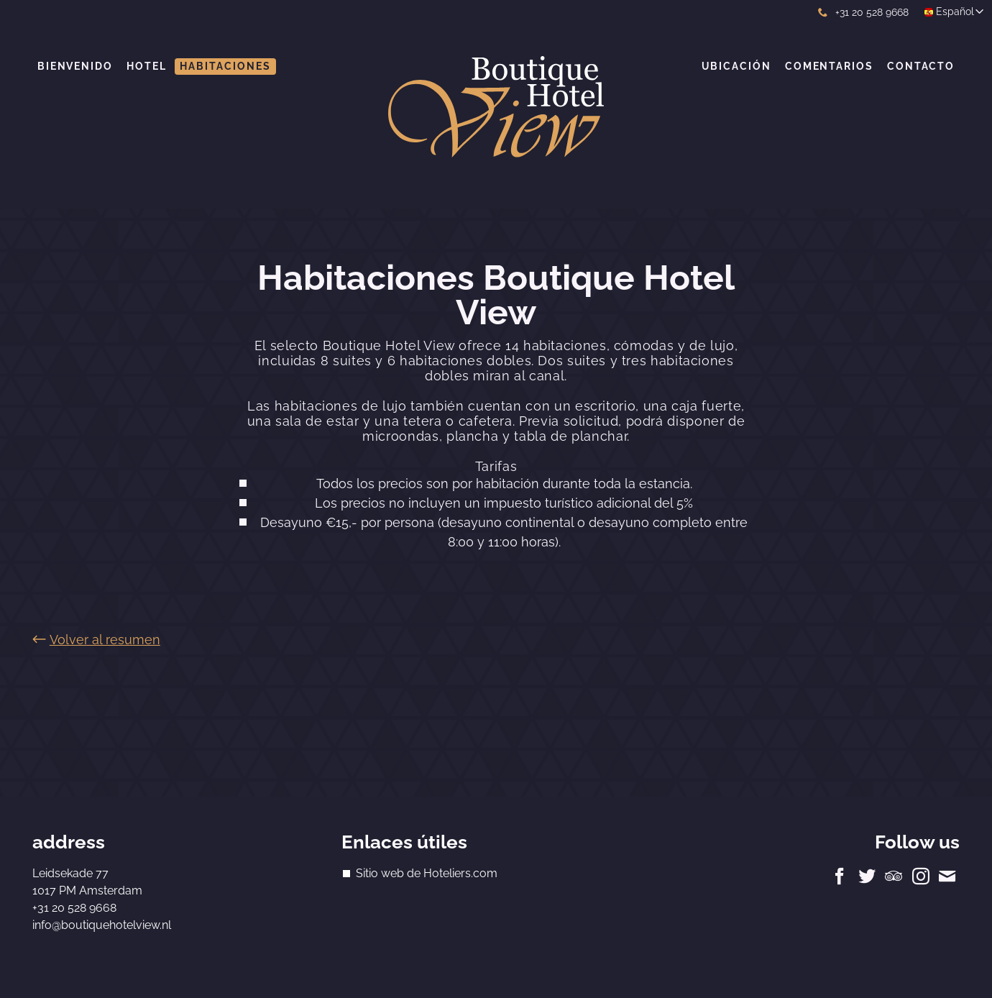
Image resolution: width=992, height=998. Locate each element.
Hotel (147, 66)
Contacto (921, 66)
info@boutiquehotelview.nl (101, 925)
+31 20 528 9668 (863, 12)
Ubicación (736, 66)
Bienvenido (75, 66)
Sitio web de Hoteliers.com (426, 873)
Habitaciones (225, 66)
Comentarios (829, 66)
